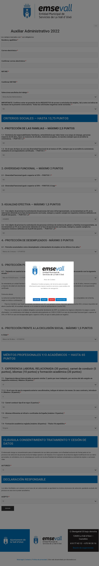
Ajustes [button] (52, 299)
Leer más (36, 299)
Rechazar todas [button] (61, 299)
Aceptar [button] (44, 299)
